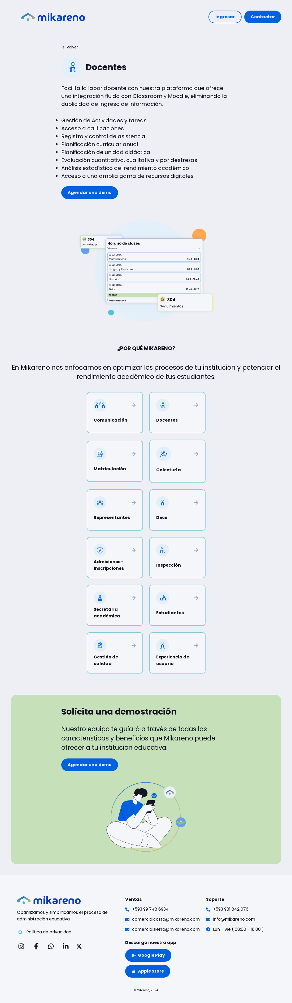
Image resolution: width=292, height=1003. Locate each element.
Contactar (263, 17)
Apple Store (148, 971)
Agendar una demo (90, 192)
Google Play (148, 955)
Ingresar (225, 17)
